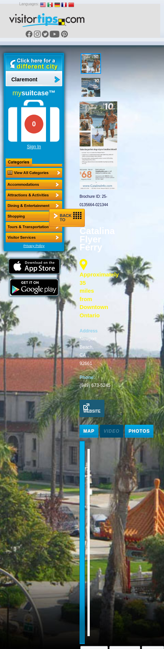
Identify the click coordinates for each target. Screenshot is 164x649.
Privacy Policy (33, 246)
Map (89, 431)
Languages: (29, 4)
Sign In (34, 146)
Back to (67, 217)
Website (92, 408)
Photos (139, 431)
